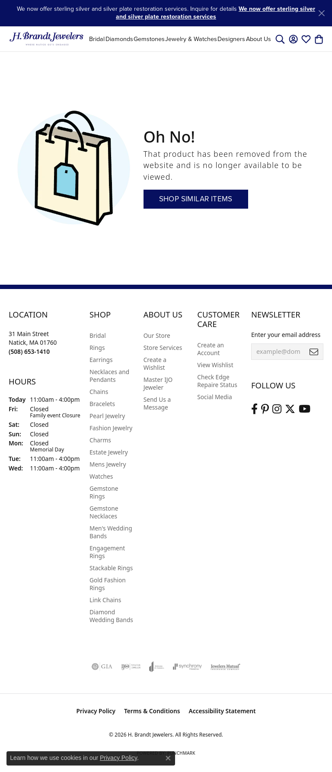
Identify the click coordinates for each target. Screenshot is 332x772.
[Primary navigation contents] (180, 38)
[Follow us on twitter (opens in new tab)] (290, 409)
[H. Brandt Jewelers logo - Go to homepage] (46, 38)
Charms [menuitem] (100, 440)
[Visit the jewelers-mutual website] (225, 666)
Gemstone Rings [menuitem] (103, 492)
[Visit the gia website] (102, 666)
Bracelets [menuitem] (102, 404)
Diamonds (119, 39)
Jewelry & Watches (191, 39)
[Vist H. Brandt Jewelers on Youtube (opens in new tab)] (304, 409)
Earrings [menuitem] (101, 360)
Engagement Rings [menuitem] (107, 552)
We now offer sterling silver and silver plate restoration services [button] (215, 12)
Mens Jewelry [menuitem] (107, 464)
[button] (280, 39)
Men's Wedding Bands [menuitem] (110, 532)
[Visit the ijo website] (130, 666)
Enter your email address (285, 334)
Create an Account (210, 349)
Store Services (163, 347)
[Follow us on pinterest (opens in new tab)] (265, 409)
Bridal (97, 39)
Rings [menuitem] (97, 347)
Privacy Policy (95, 711)
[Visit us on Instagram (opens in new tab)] (276, 409)
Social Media (214, 397)
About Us (258, 39)
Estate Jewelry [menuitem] (108, 452)
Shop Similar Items (196, 199)
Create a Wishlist (155, 364)
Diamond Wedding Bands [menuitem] (111, 616)
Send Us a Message (157, 403)
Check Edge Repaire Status (217, 381)
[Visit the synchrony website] (187, 666)
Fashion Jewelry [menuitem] (110, 428)
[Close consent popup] (168, 758)
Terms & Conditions (152, 711)
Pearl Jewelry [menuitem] (107, 416)
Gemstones (149, 39)
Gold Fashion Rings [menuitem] (107, 584)
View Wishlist (215, 365)
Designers (231, 39)
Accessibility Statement (222, 711)
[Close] (321, 13)
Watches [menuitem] (101, 476)
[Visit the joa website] (156, 666)
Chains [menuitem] (98, 392)
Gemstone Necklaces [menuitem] (103, 512)
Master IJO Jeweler (158, 383)
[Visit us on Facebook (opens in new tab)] (254, 409)
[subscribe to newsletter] (314, 351)
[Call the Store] (29, 351)
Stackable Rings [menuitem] (111, 568)
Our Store (157, 335)
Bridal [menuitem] (97, 335)
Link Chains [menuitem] (105, 600)
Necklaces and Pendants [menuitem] (109, 376)
